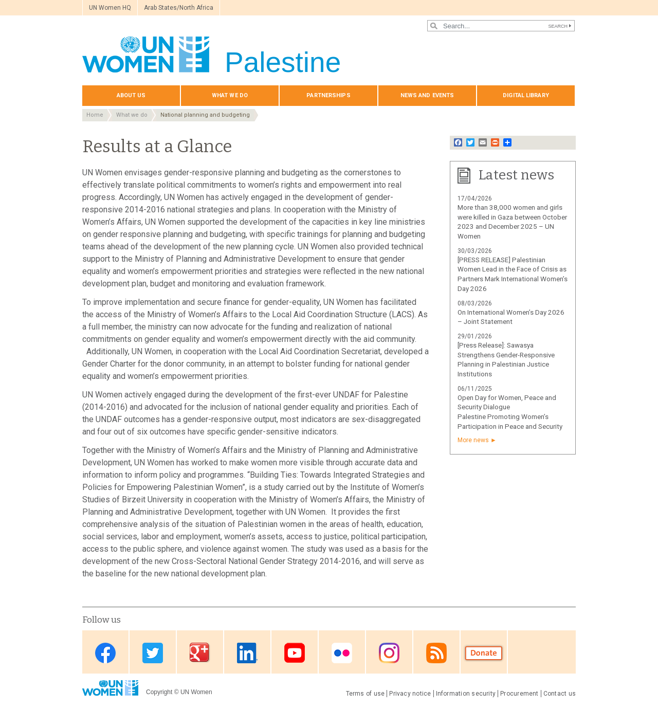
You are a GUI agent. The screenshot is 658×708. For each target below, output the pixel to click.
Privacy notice (410, 693)
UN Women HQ (110, 7)
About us (131, 95)
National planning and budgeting (205, 115)
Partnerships (328, 95)
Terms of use (365, 693)
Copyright (159, 692)
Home (94, 115)
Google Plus (200, 653)
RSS (436, 653)
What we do (230, 95)
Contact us (559, 693)
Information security (466, 693)
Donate (484, 653)
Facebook (105, 653)
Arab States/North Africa (178, 7)
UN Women (196, 692)
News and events (427, 95)
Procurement (519, 693)
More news (473, 440)
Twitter (153, 653)
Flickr (342, 653)
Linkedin (247, 653)
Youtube (294, 653)
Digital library (526, 95)
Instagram (389, 653)
